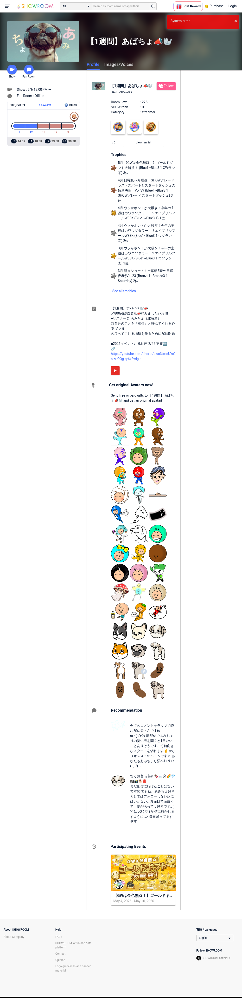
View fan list (143, 142)
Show (12, 71)
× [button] (235, 21)
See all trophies (124, 291)
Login (232, 6)
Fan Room (28, 71)
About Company (14, 937)
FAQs (58, 937)
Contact (60, 953)
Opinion (60, 960)
